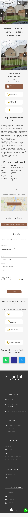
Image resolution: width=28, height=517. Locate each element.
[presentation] (14, 286)
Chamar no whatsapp (13, 102)
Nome (2, 256)
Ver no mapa (11, 431)
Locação (10, 449)
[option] (14, 12)
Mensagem (4, 245)
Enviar (14, 291)
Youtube (10, 496)
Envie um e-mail (14, 110)
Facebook (14, 360)
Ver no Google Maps (14, 204)
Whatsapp (6, 360)
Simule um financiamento (14, 86)
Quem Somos (11, 474)
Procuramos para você (15, 456)
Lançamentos (12, 453)
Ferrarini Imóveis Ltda (14, 377)
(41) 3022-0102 (15, 401)
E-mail (2, 270)
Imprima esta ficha (15, 342)
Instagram (11, 499)
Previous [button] (1, 13)
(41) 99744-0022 (15, 406)
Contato (10, 478)
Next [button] (26, 13)
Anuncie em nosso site (14, 459)
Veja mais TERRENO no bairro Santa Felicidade (14, 225)
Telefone (3, 263)
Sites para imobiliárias (14, 512)
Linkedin (10, 502)
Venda (9, 446)
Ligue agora (13, 94)
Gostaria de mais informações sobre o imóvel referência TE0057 (14, 250)
